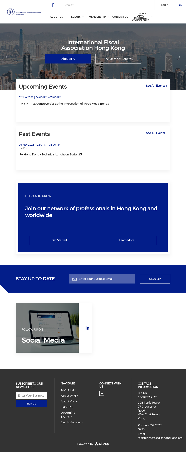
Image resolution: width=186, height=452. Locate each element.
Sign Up (155, 278)
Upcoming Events (68, 414)
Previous (8, 56)
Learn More (126, 240)
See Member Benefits (118, 59)
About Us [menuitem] (56, 16)
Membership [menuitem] (97, 16)
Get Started (59, 240)
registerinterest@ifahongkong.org (160, 438)
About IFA (68, 58)
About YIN (68, 401)
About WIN (68, 395)
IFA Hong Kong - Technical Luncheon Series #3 (50, 154)
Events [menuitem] (76, 16)
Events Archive (70, 422)
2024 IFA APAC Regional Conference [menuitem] (140, 17)
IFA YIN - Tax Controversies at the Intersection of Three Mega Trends (64, 103)
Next (178, 56)
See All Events (155, 85)
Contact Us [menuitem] (120, 16)
